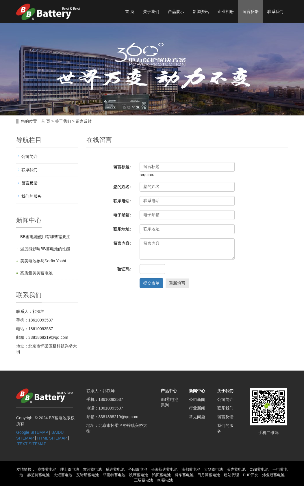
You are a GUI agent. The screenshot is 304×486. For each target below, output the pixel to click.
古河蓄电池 (92, 469)
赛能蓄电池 (47, 469)
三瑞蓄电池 (143, 480)
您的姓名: (122, 186)
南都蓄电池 (190, 469)
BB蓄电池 (165, 480)
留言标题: (122, 167)
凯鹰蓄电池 (138, 475)
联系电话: (122, 201)
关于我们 (151, 11)
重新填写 (177, 283)
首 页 (129, 11)
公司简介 (29, 156)
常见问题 (197, 416)
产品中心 (169, 390)
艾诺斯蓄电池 (87, 475)
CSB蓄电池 (258, 469)
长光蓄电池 (236, 469)
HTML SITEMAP (52, 438)
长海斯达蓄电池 (164, 469)
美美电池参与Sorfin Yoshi (43, 261)
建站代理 (231, 475)
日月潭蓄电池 (208, 475)
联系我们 (275, 11)
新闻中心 (197, 390)
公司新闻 (197, 399)
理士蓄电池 (69, 469)
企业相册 (226, 11)
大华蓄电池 (213, 469)
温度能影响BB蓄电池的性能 (45, 248)
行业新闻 (197, 408)
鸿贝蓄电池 (161, 475)
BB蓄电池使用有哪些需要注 (45, 236)
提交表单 (151, 283)
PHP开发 (250, 475)
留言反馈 (250, 11)
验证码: (124, 269)
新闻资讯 (201, 11)
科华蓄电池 (184, 475)
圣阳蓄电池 (137, 469)
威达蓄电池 (115, 469)
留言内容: (122, 243)
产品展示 (176, 11)
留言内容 (187, 249)
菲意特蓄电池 (114, 475)
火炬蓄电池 (62, 475)
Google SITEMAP (32, 432)
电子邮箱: (122, 215)
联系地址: (122, 229)
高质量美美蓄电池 (36, 273)
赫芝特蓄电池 (38, 475)
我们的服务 (31, 196)
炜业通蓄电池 (273, 475)
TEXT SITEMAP (32, 444)
